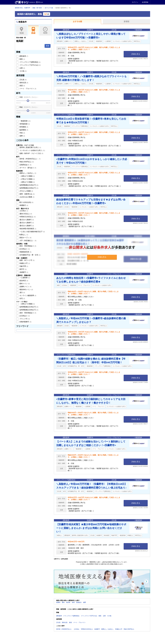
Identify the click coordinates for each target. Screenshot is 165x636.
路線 (33, 30)
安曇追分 (79, 602)
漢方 (22, 292)
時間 (45, 30)
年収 (28, 97)
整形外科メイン (26, 289)
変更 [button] (47, 46)
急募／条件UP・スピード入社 (31, 153)
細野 (84, 602)
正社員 (23, 80)
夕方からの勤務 (26, 191)
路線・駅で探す (37, 8)
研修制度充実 (25, 252)
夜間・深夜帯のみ (27, 194)
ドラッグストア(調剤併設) (29, 62)
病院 (22, 59)
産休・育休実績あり (27, 246)
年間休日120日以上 (27, 217)
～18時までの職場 (27, 182)
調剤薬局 (23, 56)
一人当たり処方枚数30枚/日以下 (32, 231)
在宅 (22, 298)
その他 (23, 71)
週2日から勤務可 (26, 223)
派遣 (22, 85)
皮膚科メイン (25, 286)
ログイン (135, 2)
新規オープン (25, 237)
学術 (22, 133)
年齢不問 (23, 266)
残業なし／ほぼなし (27, 173)
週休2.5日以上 (25, 214)
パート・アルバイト (27, 88)
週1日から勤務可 (26, 220)
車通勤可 (23, 205)
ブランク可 (24, 319)
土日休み (23, 211)
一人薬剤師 (24, 277)
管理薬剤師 (24, 124)
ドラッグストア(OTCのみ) (30, 65)
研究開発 (23, 127)
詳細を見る (135, 54)
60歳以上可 (24, 263)
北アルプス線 (49, 8)
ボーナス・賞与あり (27, 168)
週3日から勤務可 (26, 226)
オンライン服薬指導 (27, 295)
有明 (73, 602)
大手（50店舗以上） (27, 240)
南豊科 (58, 602)
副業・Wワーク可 (26, 260)
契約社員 (23, 83)
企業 (22, 68)
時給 (28, 107)
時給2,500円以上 (26, 162)
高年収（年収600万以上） (29, 159)
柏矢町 (68, 602)
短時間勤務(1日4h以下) (28, 185)
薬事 (22, 136)
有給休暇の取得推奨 (27, 229)
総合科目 (23, 280)
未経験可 (23, 272)
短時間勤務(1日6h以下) (28, 188)
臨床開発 (23, 130)
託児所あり (24, 249)
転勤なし (23, 234)
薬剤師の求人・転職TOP (22, 8)
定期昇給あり (25, 165)
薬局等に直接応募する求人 (30, 147)
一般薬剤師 (24, 121)
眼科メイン (24, 283)
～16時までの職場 (27, 176)
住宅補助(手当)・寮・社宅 (29, 255)
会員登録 (145, 2)
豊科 (63, 602)
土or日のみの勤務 (26, 197)
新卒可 (23, 269)
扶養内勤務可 (25, 322)
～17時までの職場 (27, 179)
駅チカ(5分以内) (26, 202)
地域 (21, 30)
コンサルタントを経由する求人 (32, 150)
